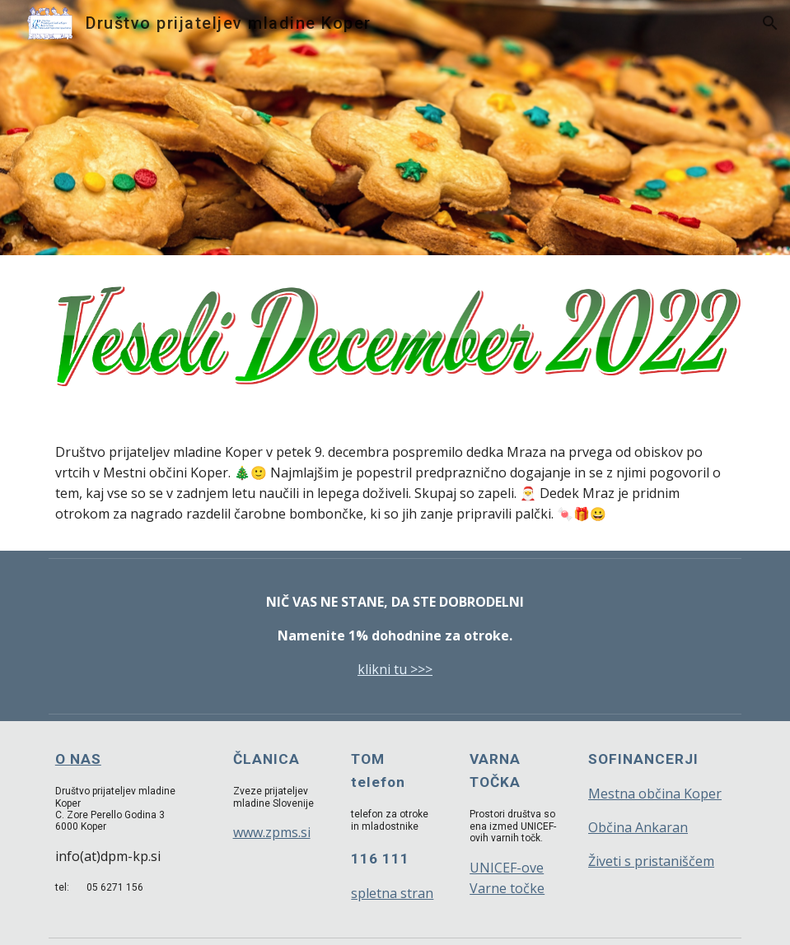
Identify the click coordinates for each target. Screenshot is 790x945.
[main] (395, 483)
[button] (770, 23)
